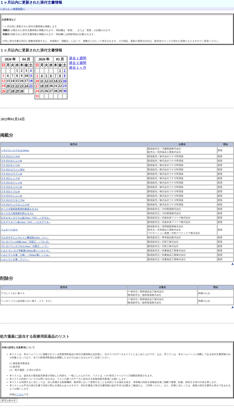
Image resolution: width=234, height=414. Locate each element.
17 (37, 86)
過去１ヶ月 (77, 68)
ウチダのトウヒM (10, 191)
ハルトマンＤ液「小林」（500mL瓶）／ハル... (25, 255)
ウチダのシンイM (10, 178)
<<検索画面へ (17, 8)
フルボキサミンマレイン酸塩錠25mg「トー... (25, 237)
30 (21, 91)
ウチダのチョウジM (11, 187)
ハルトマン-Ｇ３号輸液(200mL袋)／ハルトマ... (25, 250)
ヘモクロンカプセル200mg (15, 150)
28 (12, 91)
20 (8, 86)
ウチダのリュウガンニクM (15, 204)
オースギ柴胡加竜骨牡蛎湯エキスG (19, 209)
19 (46, 86)
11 (42, 81)
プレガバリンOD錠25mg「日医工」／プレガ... (25, 241)
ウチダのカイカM (10, 156)
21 (12, 86)
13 (51, 81)
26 (3, 91)
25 (31, 86)
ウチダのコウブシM (11, 173)
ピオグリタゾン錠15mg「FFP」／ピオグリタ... (25, 222)
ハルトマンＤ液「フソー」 (15, 259)
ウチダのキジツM (10, 165)
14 (55, 81)
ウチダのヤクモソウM (12, 200)
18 (42, 86)
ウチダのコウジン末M (12, 169)
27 (8, 91)
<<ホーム (5, 8)
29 (17, 91)
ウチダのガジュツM (11, 160)
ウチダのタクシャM (11, 182)
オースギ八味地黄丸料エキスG (17, 213)
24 (26, 86)
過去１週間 (77, 58)
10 (37, 81)
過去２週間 (77, 63)
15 (60, 81)
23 (21, 86)
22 (17, 86)
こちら (20, 394)
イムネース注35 (9, 229)
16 (64, 81)
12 (46, 81)
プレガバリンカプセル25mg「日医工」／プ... (25, 246)
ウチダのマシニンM (11, 195)
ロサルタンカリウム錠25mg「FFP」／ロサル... (25, 217)
